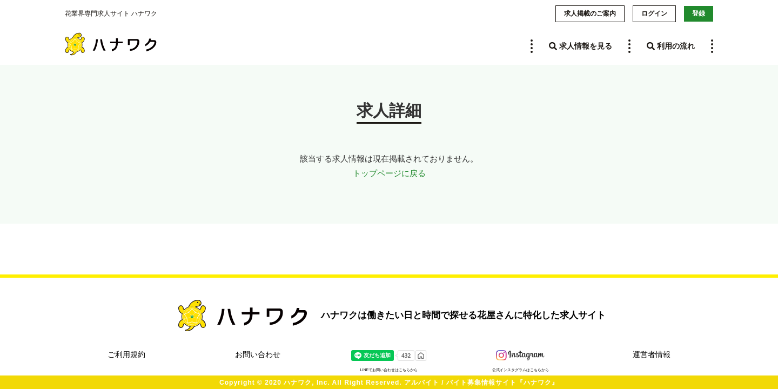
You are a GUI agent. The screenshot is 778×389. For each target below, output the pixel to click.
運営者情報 (651, 354)
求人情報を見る (580, 46)
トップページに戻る (389, 173)
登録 (698, 13)
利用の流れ (671, 46)
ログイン (654, 13)
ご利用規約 (126, 354)
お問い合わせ (257, 354)
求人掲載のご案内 (590, 13)
